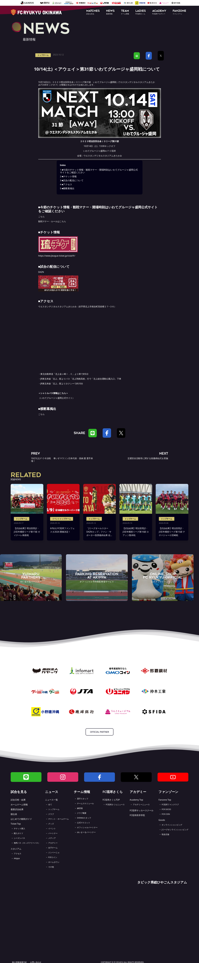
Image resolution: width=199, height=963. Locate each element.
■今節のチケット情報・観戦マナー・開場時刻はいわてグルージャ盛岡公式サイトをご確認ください (99, 171)
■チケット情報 (68, 176)
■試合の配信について (72, 180)
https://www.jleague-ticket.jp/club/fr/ (56, 255)
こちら (41, 216)
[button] (93, 12)
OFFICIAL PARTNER (99, 731)
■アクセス (66, 184)
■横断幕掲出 (67, 188)
